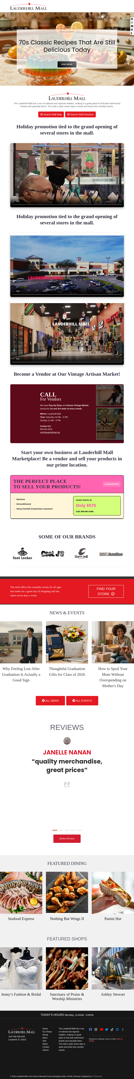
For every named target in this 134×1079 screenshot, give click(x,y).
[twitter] (106, 1028)
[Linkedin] (132, 29)
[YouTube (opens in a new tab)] (132, 26)
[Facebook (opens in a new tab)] (132, 19)
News (74, 18)
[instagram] (95, 1028)
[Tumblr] (122, 1028)
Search (46, 1050)
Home (45, 1029)
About (96, 18)
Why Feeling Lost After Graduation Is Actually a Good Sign (21, 674)
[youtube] (101, 1028)
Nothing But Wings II (67, 918)
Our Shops (51, 18)
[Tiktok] (112, 1028)
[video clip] (67, 175)
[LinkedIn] (117, 1028)
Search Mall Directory (80, 114)
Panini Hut (112, 918)
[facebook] (90, 1028)
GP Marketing (96, 1076)
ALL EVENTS (82, 700)
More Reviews (67, 839)
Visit (85, 18)
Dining (64, 18)
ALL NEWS (50, 700)
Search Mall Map (51, 114)
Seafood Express (21, 918)
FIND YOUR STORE (106, 591)
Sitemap (77, 1076)
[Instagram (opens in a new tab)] (132, 22)
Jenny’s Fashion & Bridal (21, 994)
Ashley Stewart (113, 994)
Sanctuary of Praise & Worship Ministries (67, 996)
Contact (110, 18)
